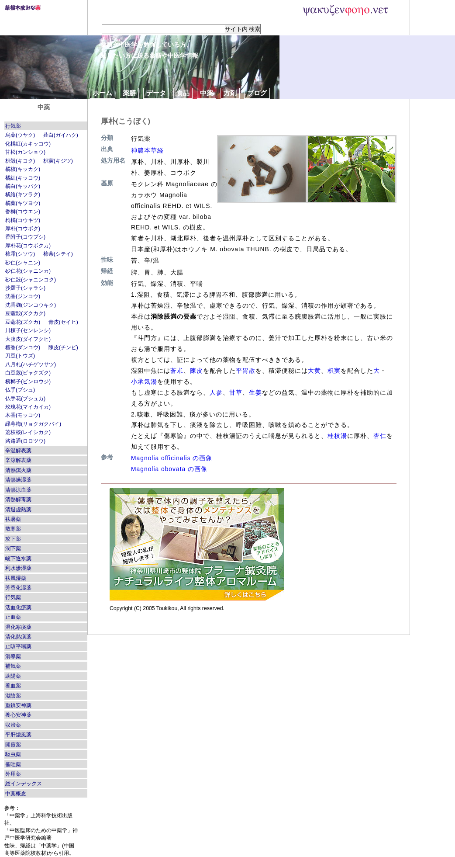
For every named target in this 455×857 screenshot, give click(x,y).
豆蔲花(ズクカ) (22, 322)
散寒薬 (13, 529)
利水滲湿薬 (18, 568)
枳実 (334, 370)
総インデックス (23, 784)
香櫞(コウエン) (22, 211)
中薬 (206, 93)
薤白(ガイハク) (60, 135)
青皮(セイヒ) (63, 322)
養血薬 (13, 686)
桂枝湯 (337, 435)
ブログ (257, 93)
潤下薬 (13, 548)
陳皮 (196, 370)
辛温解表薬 (18, 451)
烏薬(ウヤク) (20, 135)
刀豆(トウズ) (20, 356)
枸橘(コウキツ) (22, 220)
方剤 (230, 93)
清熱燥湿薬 (18, 480)
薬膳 (129, 93)
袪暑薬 (13, 519)
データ (156, 93)
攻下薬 (13, 539)
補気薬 (13, 666)
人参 (216, 392)
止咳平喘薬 (18, 646)
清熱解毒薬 (18, 499)
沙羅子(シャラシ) (25, 288)
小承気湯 (144, 381)
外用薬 (13, 774)
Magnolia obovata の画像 (169, 468)
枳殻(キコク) (20, 161)
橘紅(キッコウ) (22, 178)
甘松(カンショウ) (25, 152)
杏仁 (379, 435)
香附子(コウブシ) (25, 237)
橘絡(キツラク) (22, 194)
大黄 (314, 370)
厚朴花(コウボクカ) (28, 246)
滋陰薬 (13, 696)
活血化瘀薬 (18, 607)
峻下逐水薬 (18, 558)
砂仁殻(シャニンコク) (30, 280)
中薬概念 (15, 794)
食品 (183, 93)
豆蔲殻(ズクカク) (25, 313)
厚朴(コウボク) (22, 229)
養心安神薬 (18, 715)
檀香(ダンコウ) (22, 347)
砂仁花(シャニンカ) (28, 271)
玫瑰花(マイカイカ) (28, 407)
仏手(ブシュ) (20, 390)
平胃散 (245, 370)
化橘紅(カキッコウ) (28, 144)
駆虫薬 (13, 754)
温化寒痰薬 (18, 627)
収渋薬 (13, 725)
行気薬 (13, 126)
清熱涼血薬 (18, 490)
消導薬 (13, 656)
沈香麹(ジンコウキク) (30, 305)
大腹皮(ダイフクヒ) (28, 339)
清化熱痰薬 (18, 637)
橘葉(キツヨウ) (22, 203)
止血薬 (13, 617)
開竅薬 (13, 745)
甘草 (235, 392)
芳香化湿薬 (18, 588)
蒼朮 (176, 370)
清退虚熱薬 (18, 510)
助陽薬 (13, 676)
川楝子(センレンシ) (28, 330)
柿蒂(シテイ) (58, 254)
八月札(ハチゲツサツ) (30, 364)
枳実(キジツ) (58, 161)
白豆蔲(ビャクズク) (28, 373)
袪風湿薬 (15, 578)
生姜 (255, 392)
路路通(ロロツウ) (25, 441)
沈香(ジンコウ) (22, 296)
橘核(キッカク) (22, 169)
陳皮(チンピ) (63, 347)
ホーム (102, 93)
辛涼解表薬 (18, 460)
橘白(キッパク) (22, 186)
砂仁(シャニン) (22, 263)
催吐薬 (13, 764)
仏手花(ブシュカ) (25, 399)
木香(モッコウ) (22, 415)
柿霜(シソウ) (20, 254)
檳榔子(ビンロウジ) (28, 381)
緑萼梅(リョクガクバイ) (33, 424)
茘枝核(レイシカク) (28, 432)
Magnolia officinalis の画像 (171, 458)
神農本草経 (147, 150)
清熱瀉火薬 (18, 470)
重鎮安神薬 (18, 705)
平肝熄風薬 (18, 735)
